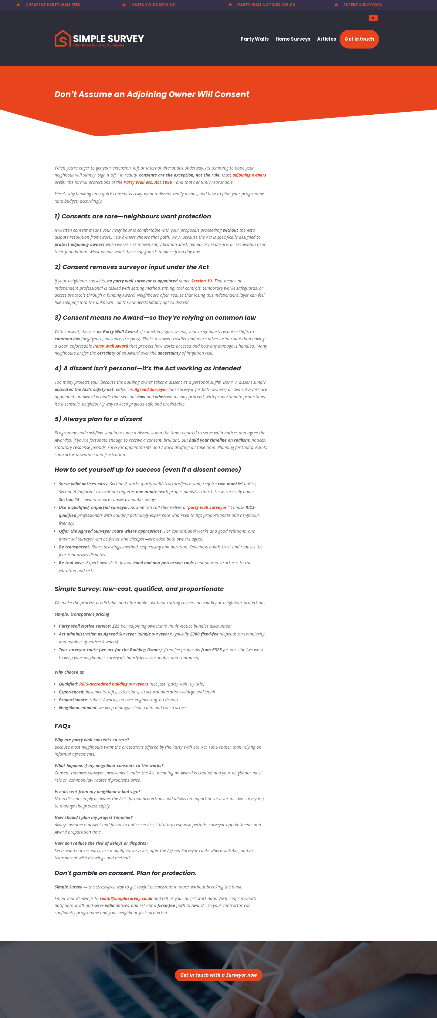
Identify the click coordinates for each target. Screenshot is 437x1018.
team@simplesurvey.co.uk (126, 898)
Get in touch (359, 39)
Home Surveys (293, 39)
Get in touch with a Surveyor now (218, 975)
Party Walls (255, 39)
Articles (326, 39)
